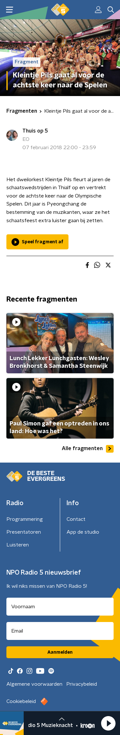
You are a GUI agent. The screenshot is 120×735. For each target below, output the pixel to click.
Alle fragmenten (88, 449)
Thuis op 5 (35, 130)
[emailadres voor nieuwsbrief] (60, 631)
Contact (76, 519)
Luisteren (17, 544)
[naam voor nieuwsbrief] (60, 607)
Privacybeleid (81, 684)
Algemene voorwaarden (34, 684)
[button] (108, 723)
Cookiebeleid (21, 701)
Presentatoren (23, 532)
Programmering (24, 519)
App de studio (83, 532)
